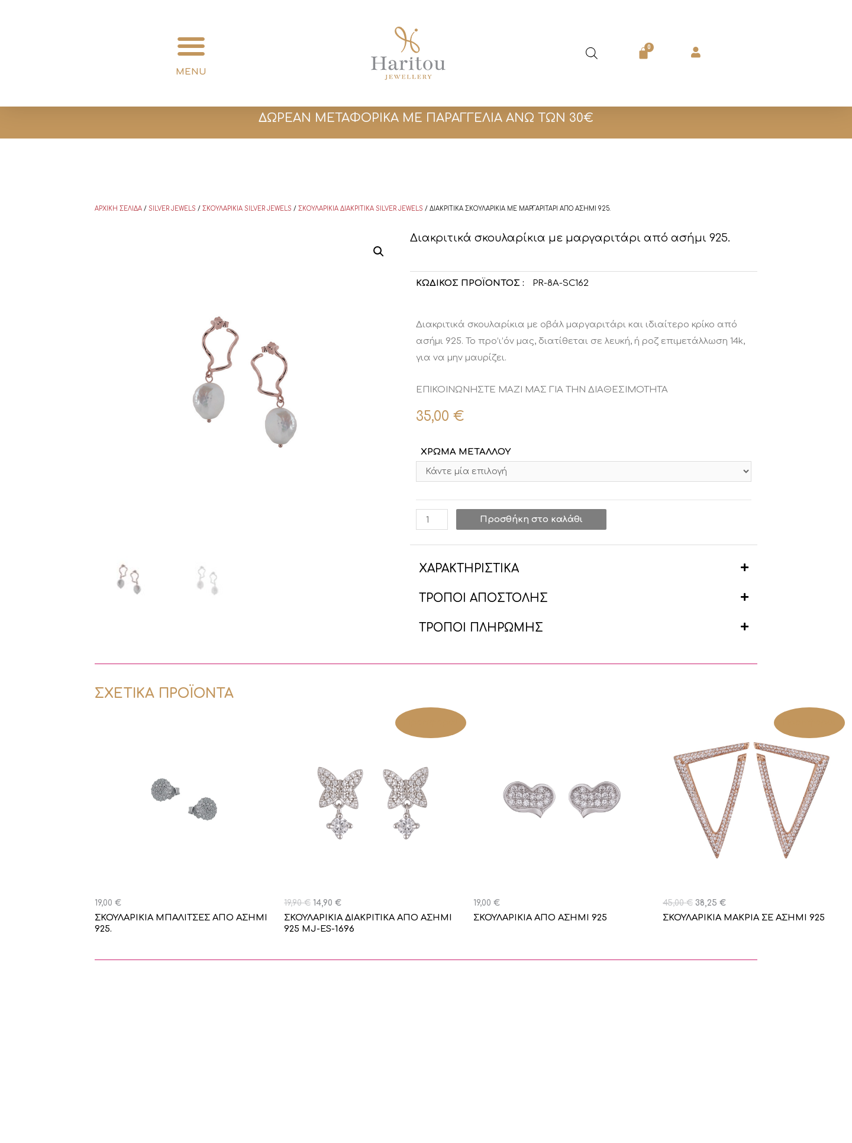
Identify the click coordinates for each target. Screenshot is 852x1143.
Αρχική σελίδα (118, 208)
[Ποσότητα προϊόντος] (432, 520)
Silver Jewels (172, 208)
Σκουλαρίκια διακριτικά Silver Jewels (360, 208)
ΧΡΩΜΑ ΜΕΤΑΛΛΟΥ (466, 452)
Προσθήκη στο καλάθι (532, 521)
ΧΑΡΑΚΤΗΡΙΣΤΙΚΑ (469, 570)
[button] (191, 46)
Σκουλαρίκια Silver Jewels (247, 208)
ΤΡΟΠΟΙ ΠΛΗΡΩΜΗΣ (481, 629)
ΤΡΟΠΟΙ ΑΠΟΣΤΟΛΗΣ (483, 599)
